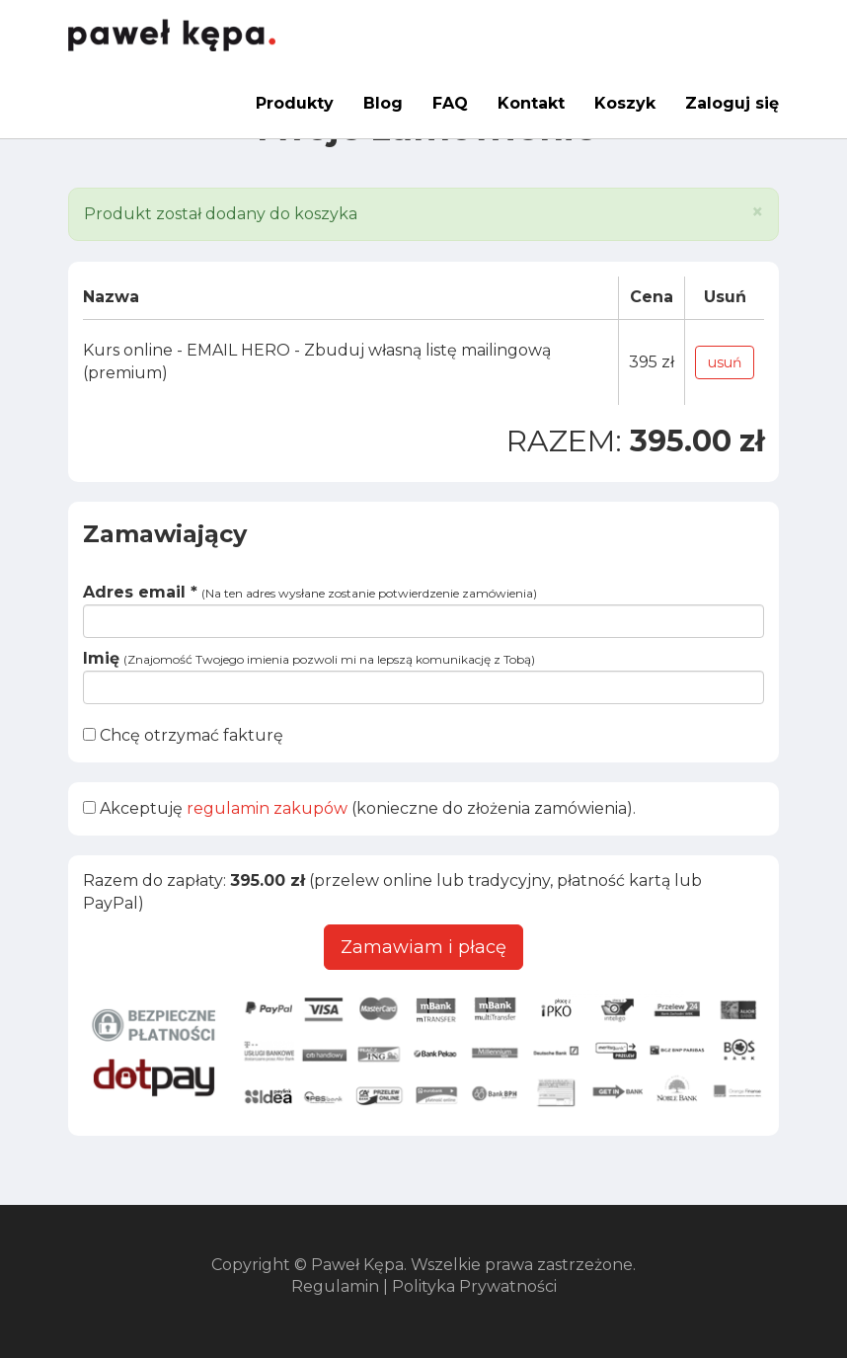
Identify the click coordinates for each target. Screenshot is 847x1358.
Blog (383, 103)
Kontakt (531, 103)
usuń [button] (724, 362)
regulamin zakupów (267, 808)
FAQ (450, 103)
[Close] (757, 211)
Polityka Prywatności (474, 1286)
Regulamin (335, 1286)
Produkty (295, 103)
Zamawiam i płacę (423, 947)
